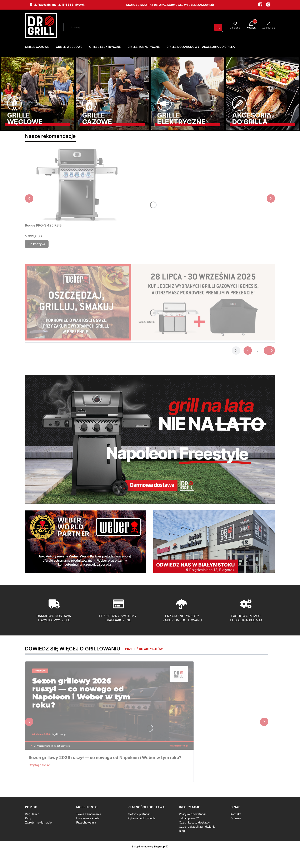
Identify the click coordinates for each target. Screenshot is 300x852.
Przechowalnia (86, 822)
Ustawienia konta (88, 818)
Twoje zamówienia (88, 814)
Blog (182, 830)
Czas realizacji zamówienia (197, 826)
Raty (28, 818)
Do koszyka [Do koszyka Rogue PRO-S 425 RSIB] (37, 244)
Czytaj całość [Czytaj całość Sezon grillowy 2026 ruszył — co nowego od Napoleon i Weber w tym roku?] (39, 765)
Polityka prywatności (193, 814)
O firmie (235, 818)
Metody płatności (139, 814)
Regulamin (32, 814)
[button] (218, 27)
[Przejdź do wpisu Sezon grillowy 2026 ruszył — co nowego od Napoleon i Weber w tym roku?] (109, 705)
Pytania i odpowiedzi (142, 818)
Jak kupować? (189, 818)
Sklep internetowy (148, 846)
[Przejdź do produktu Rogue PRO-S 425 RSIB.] (77, 185)
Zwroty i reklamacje (38, 822)
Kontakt (235, 814)
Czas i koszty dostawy (194, 822)
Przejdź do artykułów (146, 649)
